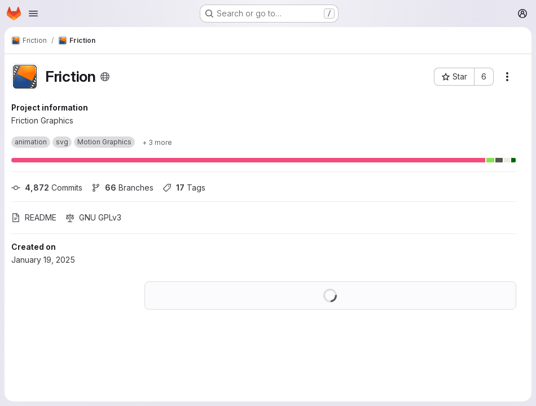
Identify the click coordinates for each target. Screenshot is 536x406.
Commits (46, 187)
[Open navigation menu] (33, 14)
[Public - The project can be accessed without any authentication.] (104, 76)
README (33, 217)
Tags (183, 187)
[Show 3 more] (157, 142)
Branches (122, 187)
